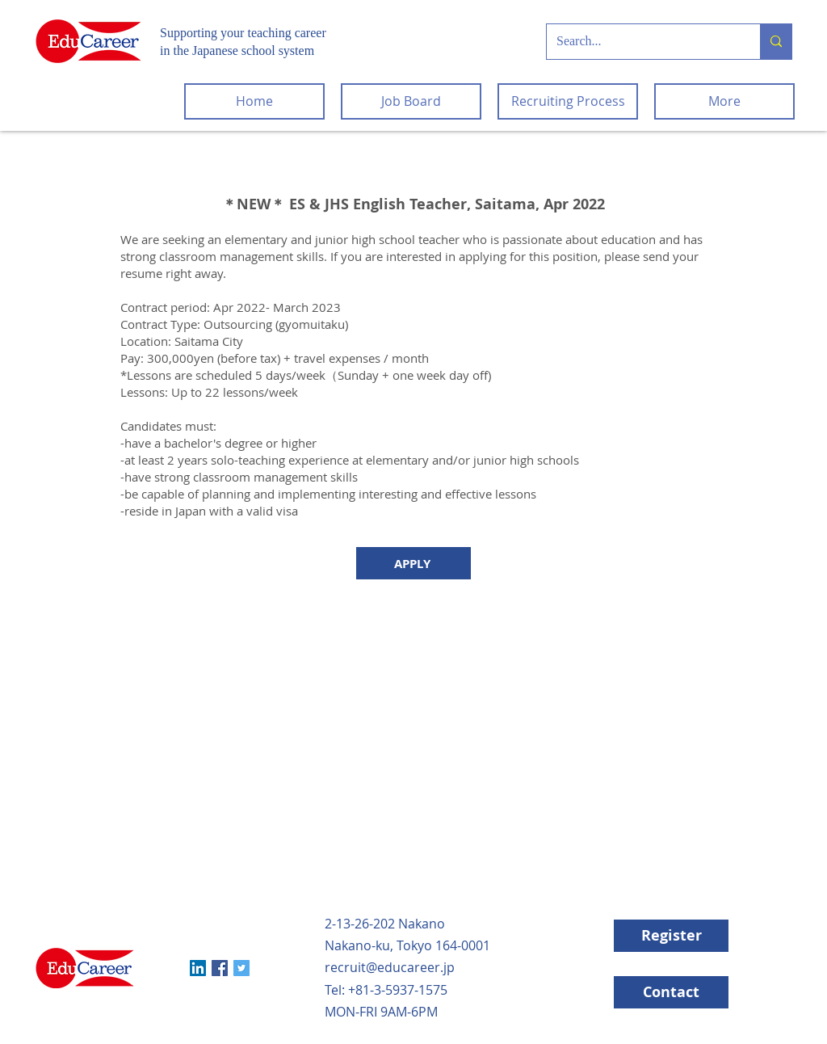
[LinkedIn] (198, 968)
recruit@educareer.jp (390, 967)
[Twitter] (241, 968)
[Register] (671, 936)
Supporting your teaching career (243, 33)
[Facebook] (220, 968)
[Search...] (641, 41)
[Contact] (671, 992)
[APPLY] (413, 563)
